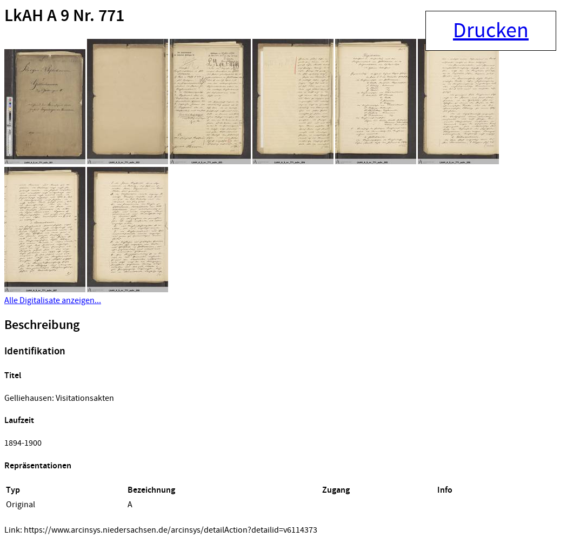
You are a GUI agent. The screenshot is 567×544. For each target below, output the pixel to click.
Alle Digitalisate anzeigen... (52, 300)
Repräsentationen (37, 466)
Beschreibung (41, 325)
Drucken (491, 31)
